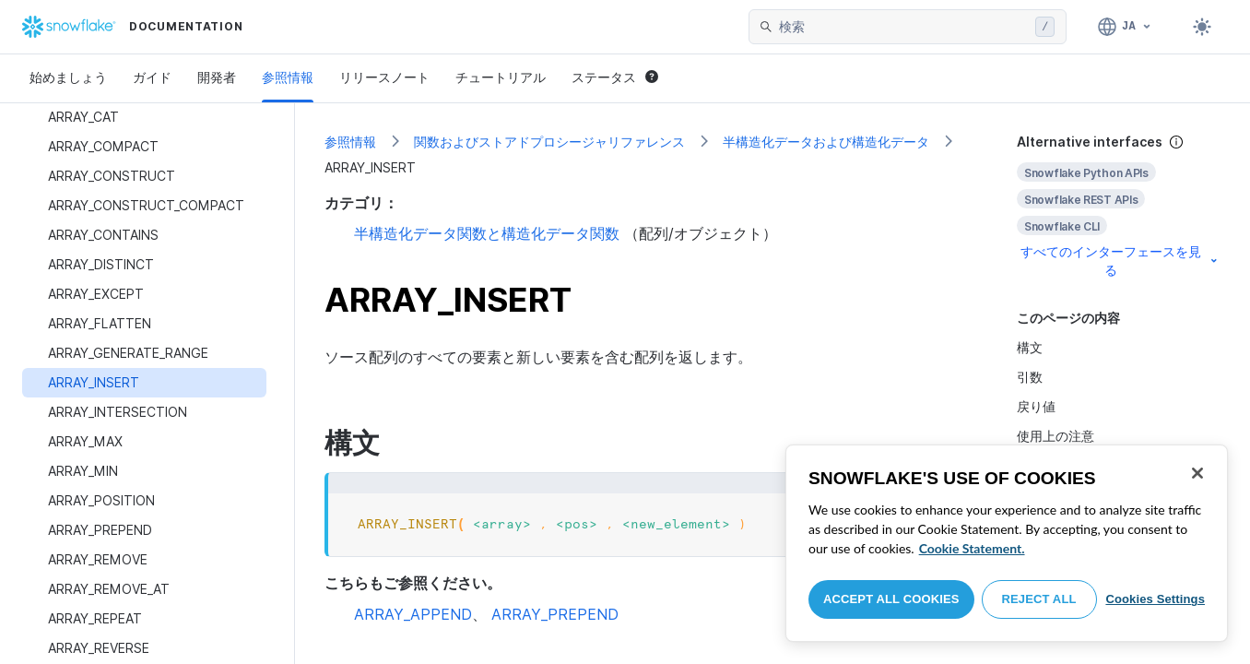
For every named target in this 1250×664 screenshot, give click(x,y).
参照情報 (287, 77)
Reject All (1039, 599)
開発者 (216, 77)
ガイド (152, 77)
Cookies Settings (1155, 599)
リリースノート (384, 77)
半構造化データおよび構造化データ (826, 141)
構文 (1030, 347)
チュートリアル (500, 77)
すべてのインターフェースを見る (1120, 260)
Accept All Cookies (891, 599)
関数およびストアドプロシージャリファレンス (549, 141)
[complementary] (1119, 206)
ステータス (615, 77)
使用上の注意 (1055, 436)
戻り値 (1036, 406)
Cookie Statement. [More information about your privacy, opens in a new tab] (972, 548)
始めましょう (68, 77)
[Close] (1197, 473)
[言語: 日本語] (1125, 26)
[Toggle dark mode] (1202, 26)
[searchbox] (903, 26)
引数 (1030, 377)
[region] (1006, 543)
